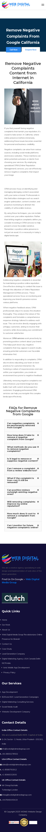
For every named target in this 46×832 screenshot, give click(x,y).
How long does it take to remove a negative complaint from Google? (20, 437)
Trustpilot (33, 822)
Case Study (7, 649)
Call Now (14, 50)
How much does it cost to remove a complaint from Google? (21, 515)
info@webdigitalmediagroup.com (16, 749)
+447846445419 (10, 800)
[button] (23, 425)
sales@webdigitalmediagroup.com (16, 764)
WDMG (24, 811)
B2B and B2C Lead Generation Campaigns (20, 697)
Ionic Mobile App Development (16, 667)
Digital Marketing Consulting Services (18, 702)
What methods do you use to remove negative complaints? (21, 449)
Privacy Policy (9, 672)
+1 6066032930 (9, 774)
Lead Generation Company (13, 653)
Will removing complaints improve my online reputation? (21, 504)
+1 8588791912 (9, 769)
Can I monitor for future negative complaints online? (22, 526)
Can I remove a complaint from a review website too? (22, 469)
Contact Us (7, 644)
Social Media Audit (10, 706)
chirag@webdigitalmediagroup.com (17, 795)
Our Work (6, 624)
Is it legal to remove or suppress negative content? (22, 459)
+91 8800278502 (10, 754)
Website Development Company (16, 711)
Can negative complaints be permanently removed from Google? (21, 425)
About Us (6, 629)
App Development (10, 692)
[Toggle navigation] (42, 4)
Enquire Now (30, 50)
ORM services (18, 338)
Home (4, 620)
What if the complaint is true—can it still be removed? (20, 480)
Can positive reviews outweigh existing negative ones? (22, 492)
